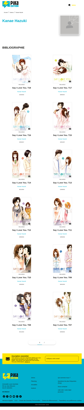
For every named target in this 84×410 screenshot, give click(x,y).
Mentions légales (7, 400)
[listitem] (4, 396)
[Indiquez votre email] (59, 359)
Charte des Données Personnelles (29, 400)
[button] (39, 342)
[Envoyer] (76, 358)
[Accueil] (10, 4)
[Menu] (74, 5)
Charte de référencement (49, 400)
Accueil (6, 12)
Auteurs (12, 12)
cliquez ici (27, 362)
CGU (16, 400)
